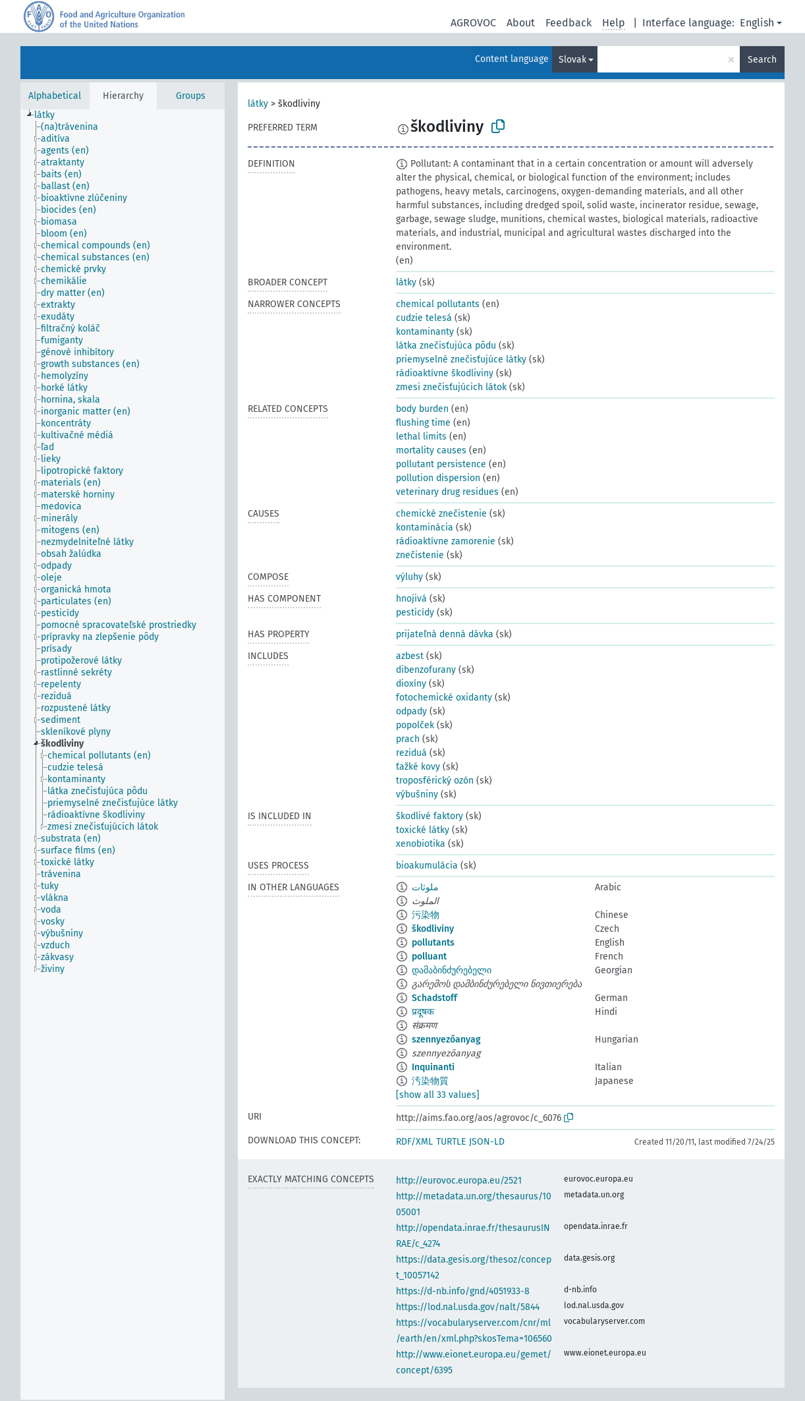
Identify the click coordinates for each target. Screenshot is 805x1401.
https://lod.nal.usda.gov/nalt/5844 (468, 1307)
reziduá (411, 752)
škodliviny (433, 928)
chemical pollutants (438, 304)
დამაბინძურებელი (451, 970)
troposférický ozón (435, 780)
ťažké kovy (418, 766)
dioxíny (411, 683)
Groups (191, 95)
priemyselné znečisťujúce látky (461, 359)
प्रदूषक (423, 1011)
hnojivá (411, 598)
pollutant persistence (441, 464)
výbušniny (417, 794)
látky (258, 103)
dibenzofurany (426, 669)
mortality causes (431, 450)
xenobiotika (420, 843)
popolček (415, 725)
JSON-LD (487, 1141)
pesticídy (415, 612)
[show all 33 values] (438, 1095)
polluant (429, 956)
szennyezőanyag (446, 1039)
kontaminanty (425, 331)
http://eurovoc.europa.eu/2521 (459, 1180)
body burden (422, 409)
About (521, 22)
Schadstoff (434, 998)
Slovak (572, 59)
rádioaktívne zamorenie (445, 541)
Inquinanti (433, 1067)
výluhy (409, 577)
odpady (411, 711)
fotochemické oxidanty (444, 697)
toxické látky (422, 830)
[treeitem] (50, 115)
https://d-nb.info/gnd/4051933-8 (463, 1291)
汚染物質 (430, 1081)
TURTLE (451, 1141)
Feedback (568, 22)
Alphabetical (54, 95)
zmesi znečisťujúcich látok (451, 387)
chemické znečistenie (441, 513)
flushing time (423, 422)
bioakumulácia (427, 865)
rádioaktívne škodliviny (444, 373)
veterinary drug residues (447, 492)
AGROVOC (473, 22)
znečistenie (420, 555)
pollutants (433, 942)
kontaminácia (424, 527)
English (757, 22)
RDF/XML (414, 1141)
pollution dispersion (438, 478)
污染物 (425, 915)
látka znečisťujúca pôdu (446, 345)
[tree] (122, 754)
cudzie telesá (424, 318)
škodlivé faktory (429, 816)
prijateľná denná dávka (444, 634)
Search (762, 59)
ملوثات (425, 887)
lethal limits (421, 436)
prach (408, 739)
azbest (410, 656)
